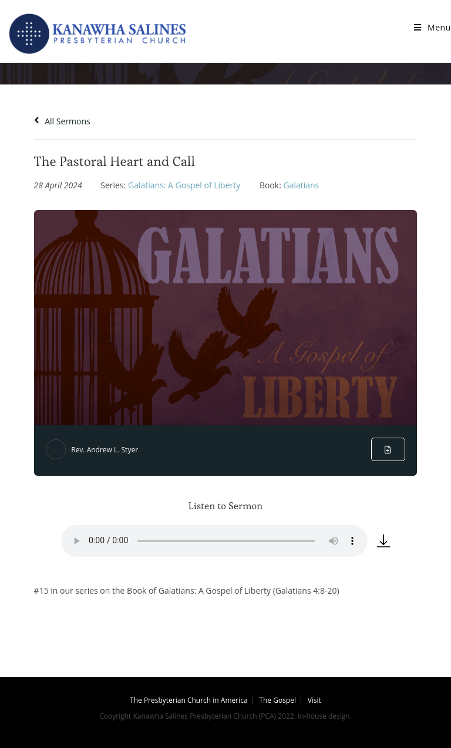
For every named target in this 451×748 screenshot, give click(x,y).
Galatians (301, 185)
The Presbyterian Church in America (189, 700)
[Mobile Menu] (432, 27)
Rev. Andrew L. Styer (104, 450)
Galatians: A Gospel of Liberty (184, 185)
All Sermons (62, 121)
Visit (314, 700)
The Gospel (277, 700)
